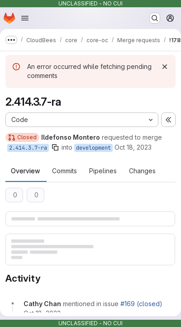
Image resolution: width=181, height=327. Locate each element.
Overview (25, 171)
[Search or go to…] (154, 18)
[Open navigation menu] (25, 18)
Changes (142, 171)
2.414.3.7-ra (28, 147)
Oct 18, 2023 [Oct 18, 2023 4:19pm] (133, 147)
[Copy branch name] (55, 147)
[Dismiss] (164, 66)
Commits (64, 171)
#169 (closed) (141, 303)
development (93, 147)
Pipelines (103, 171)
